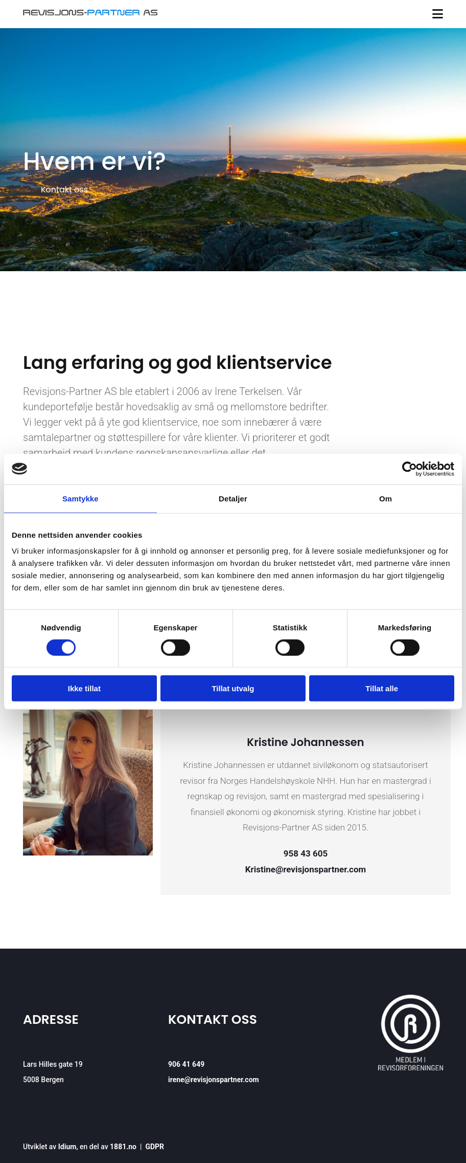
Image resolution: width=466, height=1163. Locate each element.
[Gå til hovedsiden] (90, 12)
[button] (64, 189)
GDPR (154, 1147)
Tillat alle (381, 688)
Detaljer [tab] (233, 498)
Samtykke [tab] (80, 498)
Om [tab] (385, 498)
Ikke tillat (84, 688)
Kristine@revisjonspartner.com (305, 869)
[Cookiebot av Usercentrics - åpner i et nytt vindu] (409, 468)
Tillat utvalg (233, 688)
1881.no (123, 1147)
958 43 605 (306, 853)
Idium (67, 1147)
